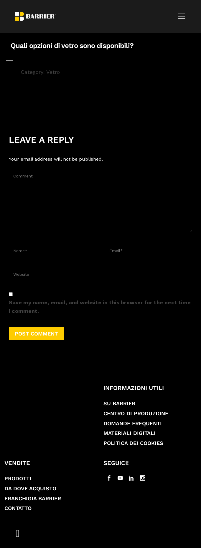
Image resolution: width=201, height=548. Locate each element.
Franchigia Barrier (32, 498)
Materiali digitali (129, 433)
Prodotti (17, 478)
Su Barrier (119, 403)
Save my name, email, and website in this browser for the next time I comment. (100, 306)
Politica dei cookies (133, 443)
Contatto (18, 508)
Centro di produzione (135, 413)
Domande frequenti (132, 423)
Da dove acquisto (30, 488)
